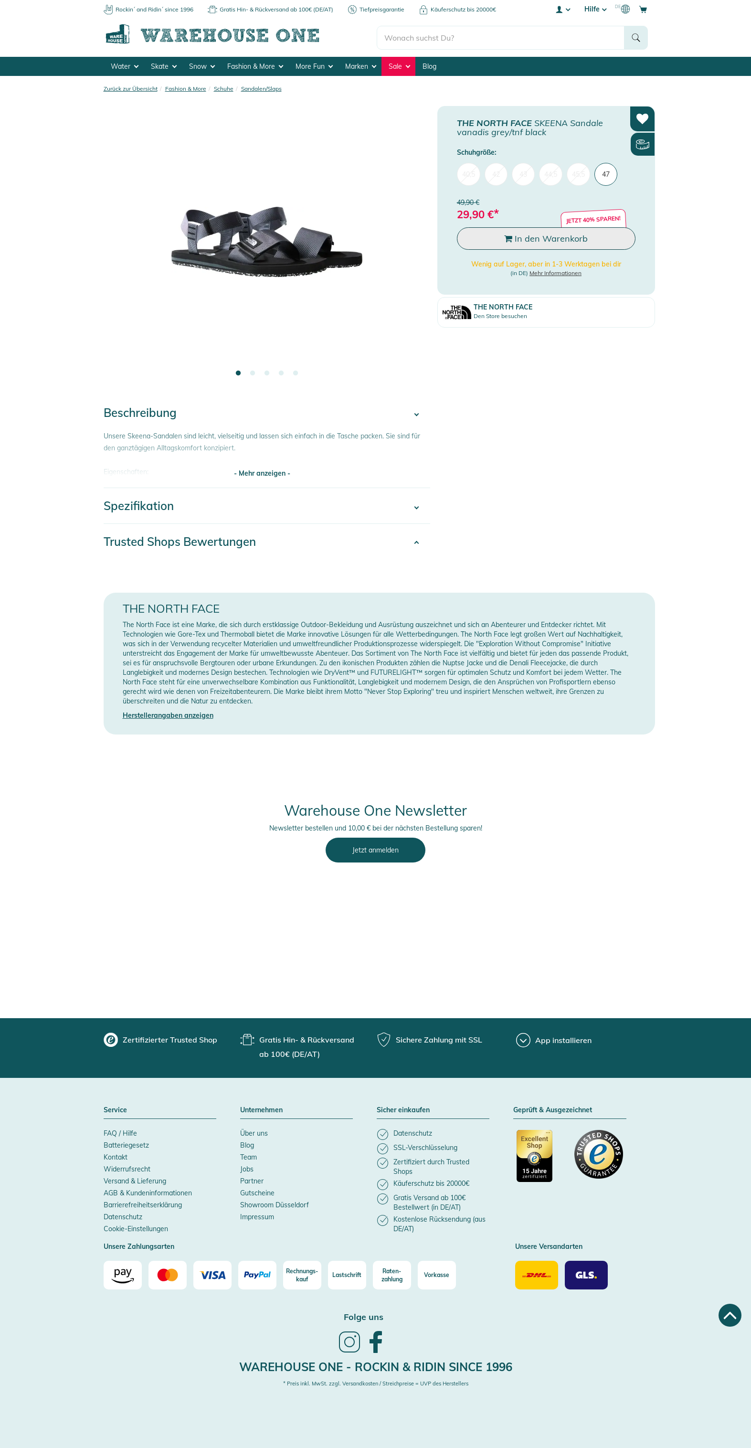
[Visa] (212, 1273)
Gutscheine (257, 1191)
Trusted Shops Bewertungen (180, 540)
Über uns (254, 1132)
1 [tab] (238, 372)
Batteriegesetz (126, 1143)
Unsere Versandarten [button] (548, 1245)
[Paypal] (257, 1273)
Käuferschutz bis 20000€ (463, 9)
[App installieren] (553, 1038)
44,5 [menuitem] (550, 173)
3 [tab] (267, 372)
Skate (164, 65)
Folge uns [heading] (363, 1315)
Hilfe (595, 9)
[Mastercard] (167, 1273)
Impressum (257, 1215)
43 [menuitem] (523, 173)
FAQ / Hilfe (120, 1132)
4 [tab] (281, 372)
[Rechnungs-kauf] (302, 1273)
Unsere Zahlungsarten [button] (139, 1245)
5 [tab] (295, 372)
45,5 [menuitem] (578, 173)
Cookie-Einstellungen (136, 1227)
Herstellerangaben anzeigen (168, 714)
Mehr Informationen (555, 271)
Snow (202, 65)
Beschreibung (140, 411)
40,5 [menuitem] (468, 173)
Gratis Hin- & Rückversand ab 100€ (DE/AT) (276, 9)
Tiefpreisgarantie (382, 9)
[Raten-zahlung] (392, 1273)
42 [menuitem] (496, 173)
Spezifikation (139, 504)
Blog (429, 65)
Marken (360, 65)
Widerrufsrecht (127, 1167)
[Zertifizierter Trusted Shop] (541, 1160)
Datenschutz (123, 1215)
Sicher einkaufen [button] (403, 1109)
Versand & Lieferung (135, 1179)
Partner (252, 1179)
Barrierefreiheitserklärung (143, 1203)
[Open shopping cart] (643, 9)
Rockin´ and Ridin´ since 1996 (154, 9)
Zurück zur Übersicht (131, 87)
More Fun (314, 65)
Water (124, 65)
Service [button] (115, 1109)
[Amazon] (123, 1273)
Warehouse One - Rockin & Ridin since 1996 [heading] (375, 1365)
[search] (500, 34)
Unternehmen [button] (261, 1109)
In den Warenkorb (546, 237)
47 (606, 173)
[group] (160, 1038)
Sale (399, 65)
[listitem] (433, 1133)
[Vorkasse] (437, 1273)
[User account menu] (562, 9)
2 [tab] (252, 372)
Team (248, 1155)
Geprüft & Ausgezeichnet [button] (552, 1109)
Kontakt (115, 1155)
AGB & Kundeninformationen (148, 1191)
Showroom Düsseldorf (274, 1203)
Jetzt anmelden (375, 848)
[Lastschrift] (347, 1273)
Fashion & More (255, 65)
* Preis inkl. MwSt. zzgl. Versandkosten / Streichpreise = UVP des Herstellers (375, 1382)
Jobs (247, 1167)
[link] (349, 1350)
